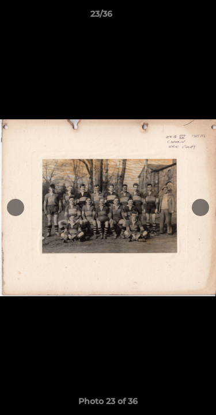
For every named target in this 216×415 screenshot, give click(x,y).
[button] (174, 17)
